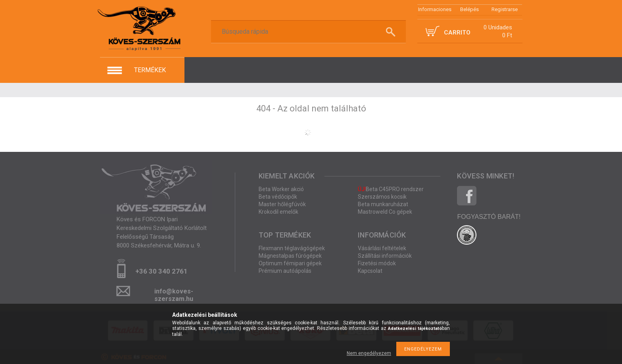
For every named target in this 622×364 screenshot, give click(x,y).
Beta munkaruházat (383, 204)
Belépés (469, 9)
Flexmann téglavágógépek (292, 248)
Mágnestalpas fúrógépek (290, 256)
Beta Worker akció (281, 189)
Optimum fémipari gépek (290, 263)
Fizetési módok (377, 263)
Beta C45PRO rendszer (391, 189)
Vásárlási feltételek (382, 248)
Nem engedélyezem (369, 353)
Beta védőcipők (278, 196)
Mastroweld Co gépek (385, 212)
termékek (150, 70)
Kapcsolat (370, 271)
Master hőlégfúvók (282, 204)
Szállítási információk (385, 256)
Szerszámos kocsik (382, 196)
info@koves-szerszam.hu (173, 293)
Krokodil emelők (278, 212)
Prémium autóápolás (285, 271)
